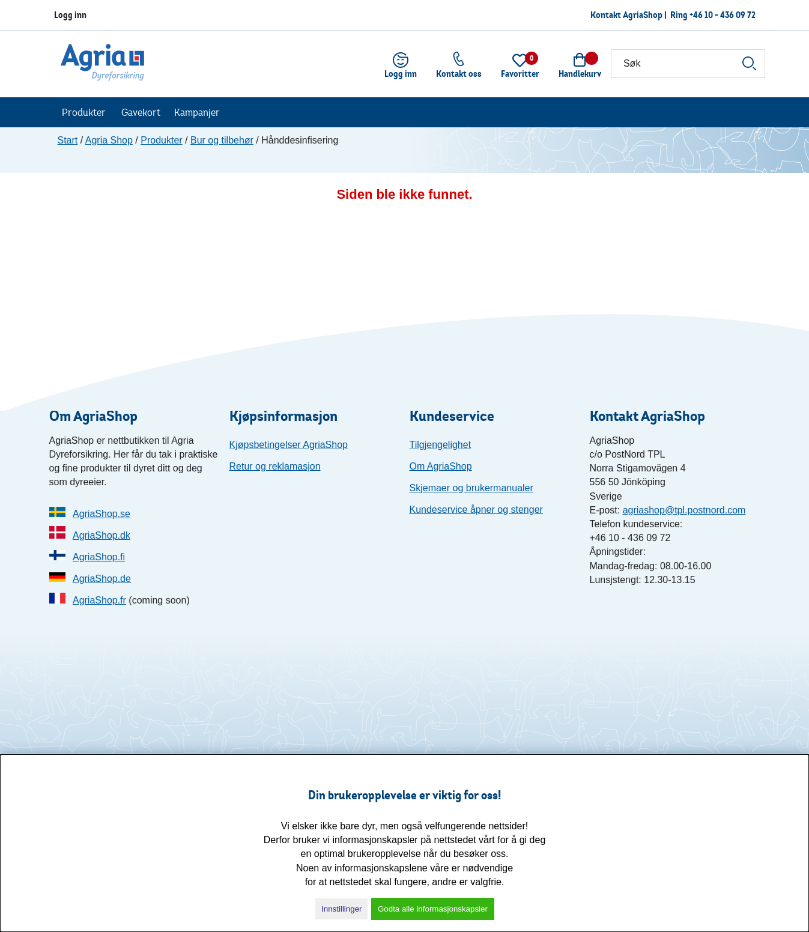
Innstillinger (341, 908)
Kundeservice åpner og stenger (476, 509)
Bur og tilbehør (221, 140)
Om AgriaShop (441, 466)
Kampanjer (197, 112)
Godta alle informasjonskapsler (433, 908)
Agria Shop (109, 140)
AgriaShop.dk (101, 535)
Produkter (84, 112)
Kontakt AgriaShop (626, 14)
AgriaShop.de (102, 578)
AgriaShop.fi (99, 557)
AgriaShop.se (101, 514)
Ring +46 (713, 14)
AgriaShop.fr (99, 600)
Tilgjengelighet (440, 445)
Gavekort (140, 112)
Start (68, 140)
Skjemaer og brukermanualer (471, 488)
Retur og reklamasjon (275, 466)
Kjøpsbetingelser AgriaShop (288, 445)
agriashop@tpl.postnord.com (684, 510)
